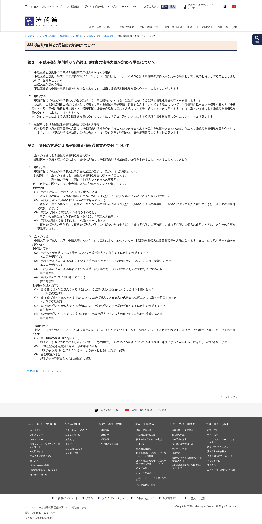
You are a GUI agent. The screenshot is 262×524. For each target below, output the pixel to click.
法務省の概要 (126, 27)
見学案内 (34, 461)
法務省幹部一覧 (72, 435)
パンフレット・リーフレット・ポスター (222, 440)
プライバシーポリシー (114, 498)
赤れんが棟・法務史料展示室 (221, 470)
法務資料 (211, 465)
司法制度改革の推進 (145, 435)
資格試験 (105, 435)
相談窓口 (76, 6)
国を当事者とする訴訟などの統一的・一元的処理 (151, 454)
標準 (164, 6)
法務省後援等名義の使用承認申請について (187, 466)
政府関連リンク (171, 498)
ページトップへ (228, 397)
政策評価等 (141, 468)
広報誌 (90, 498)
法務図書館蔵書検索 (216, 451)
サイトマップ (54, 6)
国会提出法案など (73, 449)
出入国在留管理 (143, 449)
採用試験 (105, 439)
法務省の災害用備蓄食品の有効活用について (187, 459)
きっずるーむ (96, 6)
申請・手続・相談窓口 (199, 27)
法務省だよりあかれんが (219, 447)
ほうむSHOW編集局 (39, 465)
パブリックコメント (145, 473)
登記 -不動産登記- (106, 36)
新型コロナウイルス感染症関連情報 (151, 479)
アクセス (33, 6)
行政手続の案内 (179, 439)
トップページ (32, 36)
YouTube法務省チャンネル (146, 410)
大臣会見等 (35, 430)
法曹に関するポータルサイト (44, 470)
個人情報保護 (178, 435)
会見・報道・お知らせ (101, 27)
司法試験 (105, 430)
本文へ (114, 6)
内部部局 (78, 36)
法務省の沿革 (71, 453)
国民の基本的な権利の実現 (149, 439)
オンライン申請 (179, 449)
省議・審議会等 (143, 430)
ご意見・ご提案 (197, 498)
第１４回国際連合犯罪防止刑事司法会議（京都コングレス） (151, 462)
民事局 (89, 36)
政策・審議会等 (173, 27)
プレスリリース (37, 435)
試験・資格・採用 (149, 27)
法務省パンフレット (67, 498)
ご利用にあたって (145, 498)
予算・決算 (212, 435)
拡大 (172, 6)
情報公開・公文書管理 (182, 430)
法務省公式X (106, 410)
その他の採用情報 (109, 444)
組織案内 (65, 36)
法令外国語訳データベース (220, 456)
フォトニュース (37, 439)
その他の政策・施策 (145, 485)
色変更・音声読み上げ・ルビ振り (201, 6)
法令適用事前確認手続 (182, 444)
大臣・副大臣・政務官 (76, 430)
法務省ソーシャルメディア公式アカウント (45, 445)
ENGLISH (130, 6)
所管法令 (69, 444)
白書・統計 (212, 430)
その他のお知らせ (38, 475)
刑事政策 (140, 444)
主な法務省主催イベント (41, 456)
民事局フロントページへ (45, 371)
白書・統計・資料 (227, 27)
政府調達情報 (36, 451)
